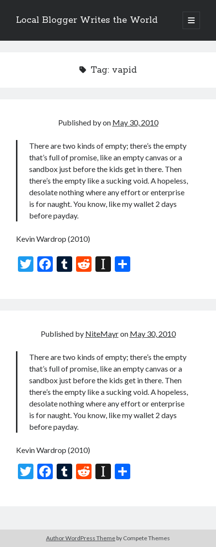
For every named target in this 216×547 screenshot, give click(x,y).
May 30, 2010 (135, 122)
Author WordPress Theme (80, 538)
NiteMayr (102, 333)
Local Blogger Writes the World (86, 20)
